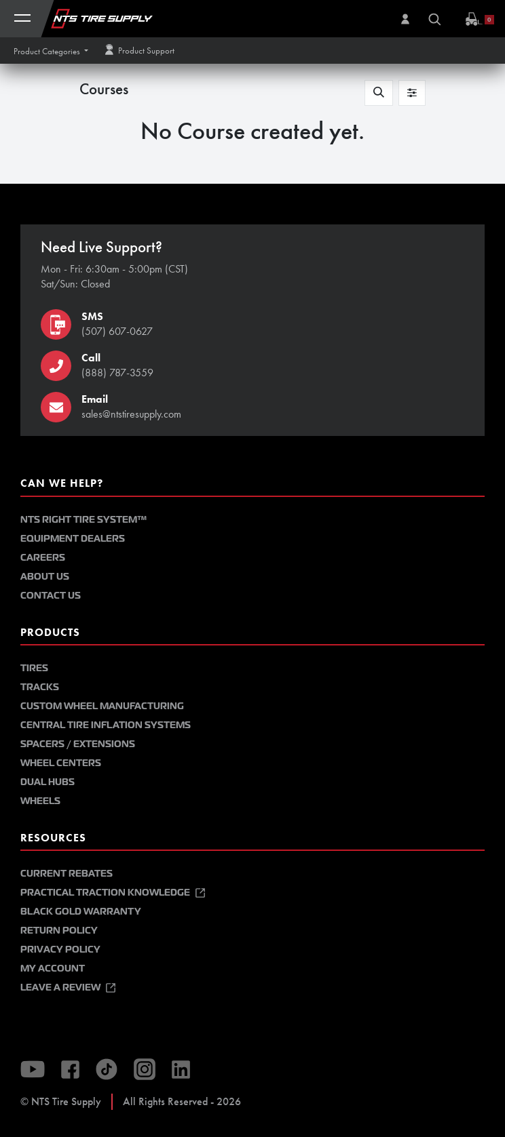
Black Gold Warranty (80, 911)
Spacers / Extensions (77, 744)
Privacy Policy (60, 949)
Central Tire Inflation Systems (105, 725)
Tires (34, 668)
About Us (44, 576)
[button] (51, 51)
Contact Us (50, 595)
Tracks (39, 687)
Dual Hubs (47, 782)
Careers (42, 557)
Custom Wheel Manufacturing (102, 706)
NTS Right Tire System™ (83, 519)
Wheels (40, 801)
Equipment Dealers (72, 538)
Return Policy (59, 930)
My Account (52, 968)
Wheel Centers (60, 763)
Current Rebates (66, 873)
